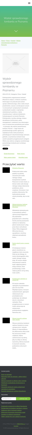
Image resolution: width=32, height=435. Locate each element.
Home (3, 40)
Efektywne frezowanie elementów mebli (13, 412)
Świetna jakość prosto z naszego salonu (20, 243)
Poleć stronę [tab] (21, 153)
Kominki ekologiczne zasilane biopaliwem (13, 391)
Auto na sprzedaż (6, 374)
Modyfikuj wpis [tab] (23, 157)
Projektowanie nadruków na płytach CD (19, 279)
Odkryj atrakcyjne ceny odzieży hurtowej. (13, 416)
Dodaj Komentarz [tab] (9, 153)
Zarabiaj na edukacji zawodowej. (11, 414)
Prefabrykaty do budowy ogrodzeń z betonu (14, 408)
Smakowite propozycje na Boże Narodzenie (14, 406)
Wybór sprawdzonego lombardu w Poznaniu (11, 43)
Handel (13, 40)
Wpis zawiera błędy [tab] (10, 157)
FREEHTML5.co (21, 424)
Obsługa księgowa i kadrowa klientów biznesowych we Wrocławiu (19, 206)
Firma (8, 40)
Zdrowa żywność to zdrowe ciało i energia (19, 319)
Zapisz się (23, 398)
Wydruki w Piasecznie (18, 168)
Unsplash (16, 426)
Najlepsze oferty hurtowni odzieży (11, 410)
